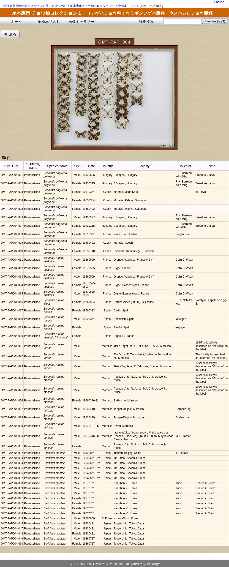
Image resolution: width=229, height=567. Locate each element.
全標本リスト (127, 6)
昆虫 (49, 6)
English (219, 2)
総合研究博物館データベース (22, 6)
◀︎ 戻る (9, 34)
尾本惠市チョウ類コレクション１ (92, 6)
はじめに (61, 6)
